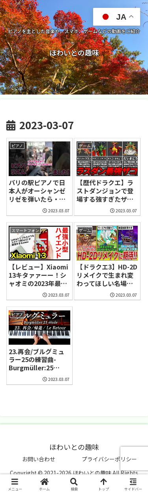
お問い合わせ (38, 459)
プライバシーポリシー (109, 459)
